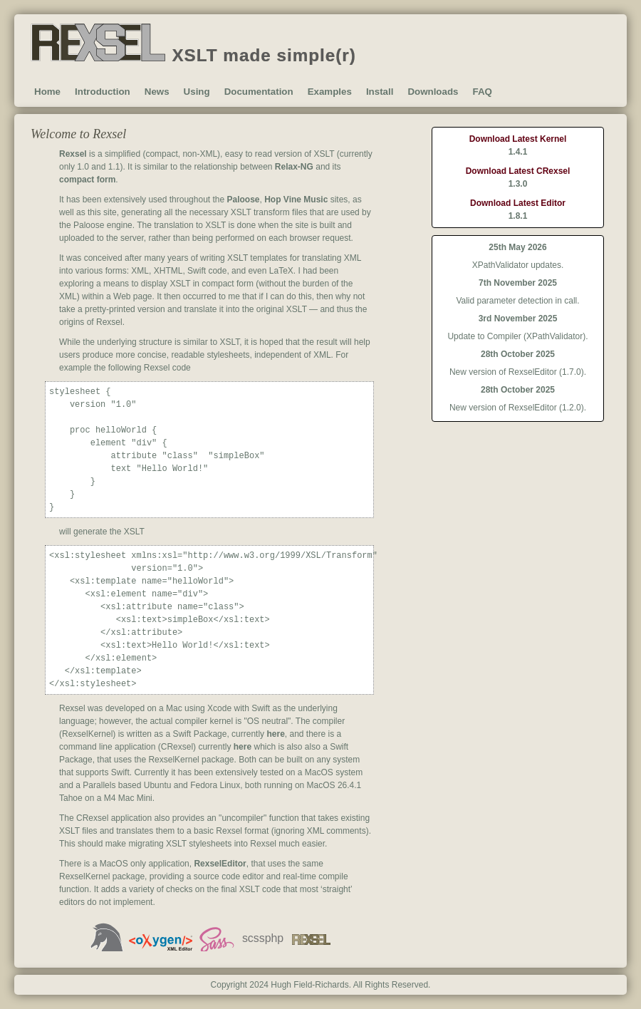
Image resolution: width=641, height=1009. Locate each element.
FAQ (481, 91)
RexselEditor (220, 864)
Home (47, 91)
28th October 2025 (518, 354)
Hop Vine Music (296, 200)
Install (380, 91)
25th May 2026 (517, 247)
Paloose (243, 200)
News (157, 91)
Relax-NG (294, 167)
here (275, 734)
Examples (330, 91)
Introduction (102, 91)
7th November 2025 (518, 283)
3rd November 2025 (518, 319)
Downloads (432, 91)
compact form (87, 180)
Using (197, 91)
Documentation (258, 91)
